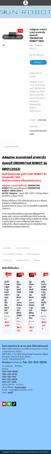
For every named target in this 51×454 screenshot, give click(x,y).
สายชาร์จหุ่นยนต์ (33, 254)
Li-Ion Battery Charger (13, 254)
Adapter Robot (22, 260)
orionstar (42, 119)
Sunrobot (7, 248)
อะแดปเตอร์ (7, 260)
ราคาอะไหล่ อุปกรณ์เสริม (38, 132)
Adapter (37, 260)
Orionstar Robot (23, 248)
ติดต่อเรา (38, 62)
